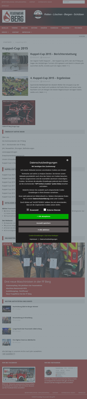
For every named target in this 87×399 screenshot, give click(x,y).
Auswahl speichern (43, 223)
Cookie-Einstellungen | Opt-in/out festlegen (43, 235)
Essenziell (32, 209)
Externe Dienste (52, 209)
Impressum (33, 239)
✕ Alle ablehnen (43, 230)
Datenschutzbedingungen (48, 239)
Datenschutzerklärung (41, 198)
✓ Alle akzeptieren (43, 216)
